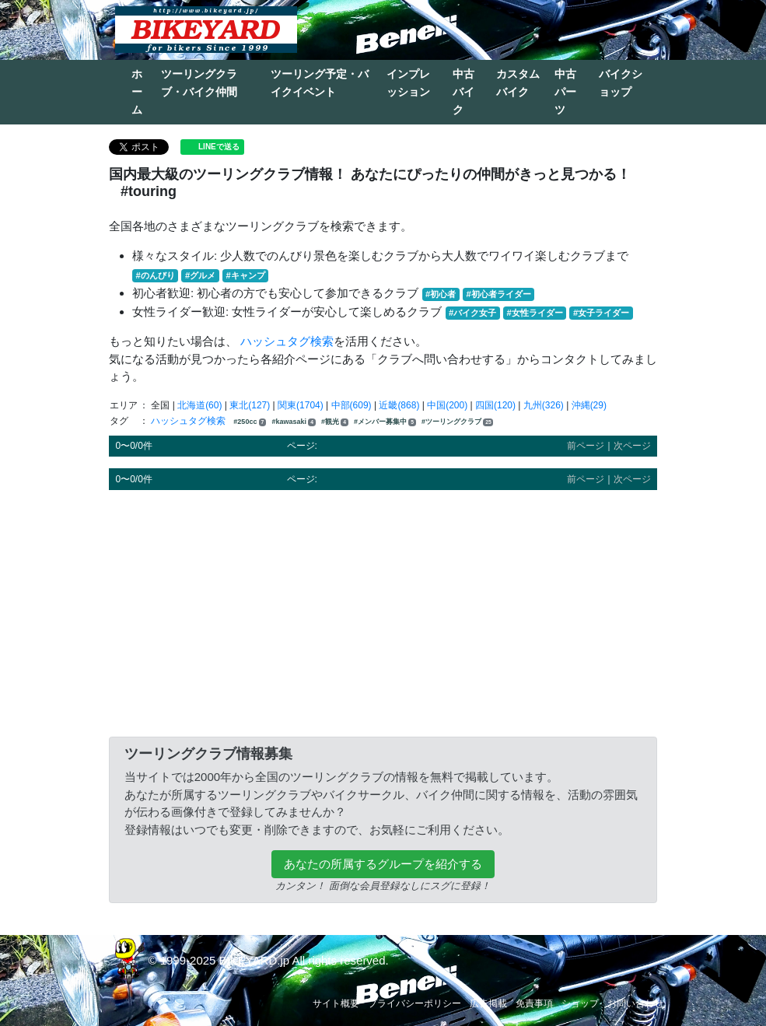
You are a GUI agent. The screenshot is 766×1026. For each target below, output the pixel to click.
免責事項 (534, 1003)
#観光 (334, 422)
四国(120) (495, 405)
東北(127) (249, 405)
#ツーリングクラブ (457, 422)
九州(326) (543, 405)
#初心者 (440, 294)
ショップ (580, 1003)
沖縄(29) (589, 405)
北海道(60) (199, 405)
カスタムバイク (518, 83)
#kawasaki (293, 422)
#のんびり (155, 275)
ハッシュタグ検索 (287, 341)
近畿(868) (399, 405)
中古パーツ (565, 92)
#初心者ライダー (498, 294)
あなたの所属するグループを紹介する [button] (383, 863)
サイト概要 (336, 1003)
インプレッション (408, 83)
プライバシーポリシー (414, 1003)
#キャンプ (245, 275)
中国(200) (447, 405)
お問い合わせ (635, 1003)
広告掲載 (488, 1003)
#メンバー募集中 (385, 422)
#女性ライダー (534, 312)
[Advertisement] (383, 611)
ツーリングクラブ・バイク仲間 (199, 83)
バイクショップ (620, 83)
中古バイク (463, 92)
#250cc (249, 422)
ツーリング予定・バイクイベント (320, 83)
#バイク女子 (472, 312)
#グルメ (200, 275)
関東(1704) (301, 405)
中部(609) (351, 405)
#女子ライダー (601, 312)
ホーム (136, 92)
